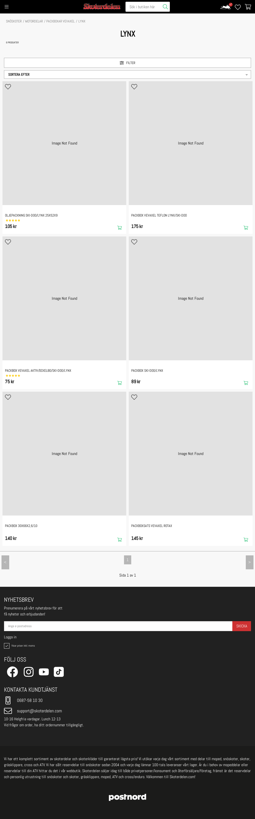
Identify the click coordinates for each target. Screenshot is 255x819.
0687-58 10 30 (23, 700)
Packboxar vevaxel (60, 21)
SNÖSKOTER (14, 21)
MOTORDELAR (34, 21)
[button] (127, 74)
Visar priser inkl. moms (19, 646)
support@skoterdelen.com (33, 711)
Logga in (10, 637)
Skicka (241, 626)
